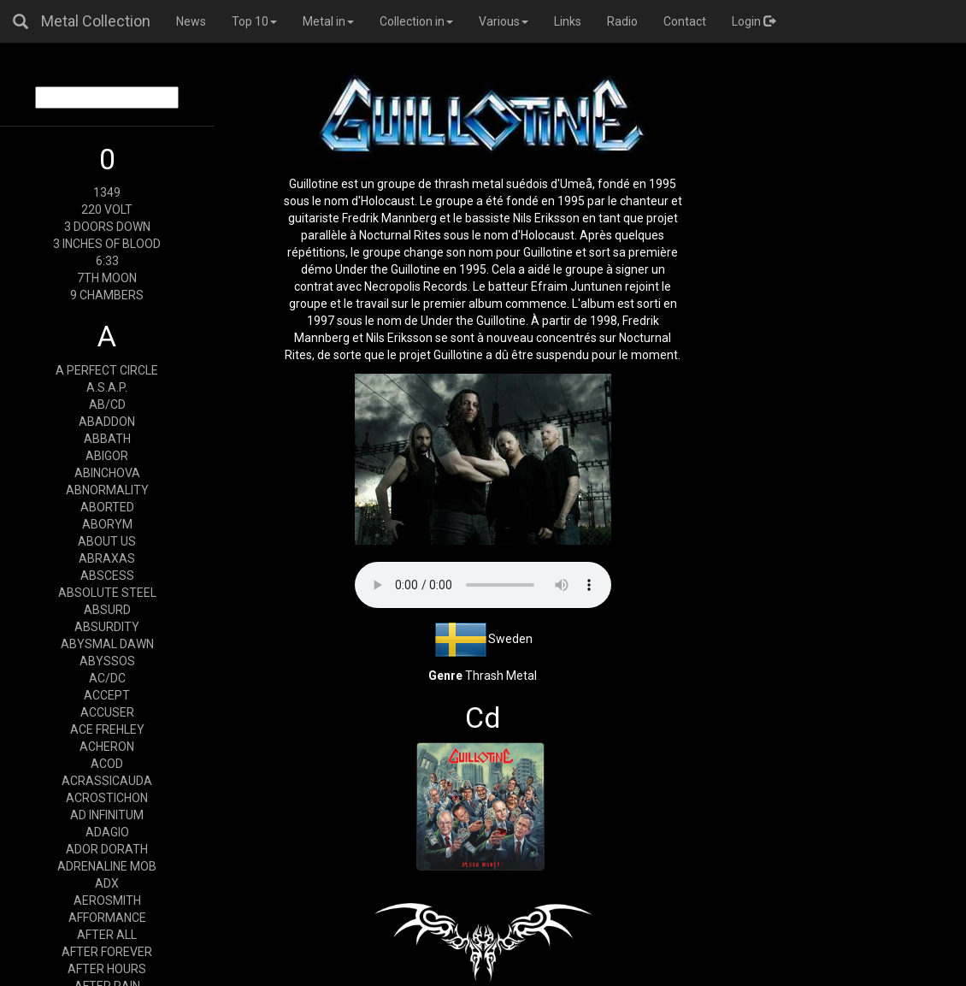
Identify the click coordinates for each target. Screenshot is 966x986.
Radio (622, 21)
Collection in (416, 21)
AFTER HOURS (107, 969)
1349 (107, 192)
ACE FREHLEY (107, 729)
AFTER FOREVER (107, 952)
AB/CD (107, 404)
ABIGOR (106, 456)
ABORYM (107, 524)
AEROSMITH (107, 900)
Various (503, 21)
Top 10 (254, 21)
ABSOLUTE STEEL (107, 592)
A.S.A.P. (106, 387)
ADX (107, 883)
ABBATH (107, 439)
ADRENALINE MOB (106, 866)
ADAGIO (107, 832)
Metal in (328, 21)
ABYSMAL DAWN (107, 644)
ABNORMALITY (107, 490)
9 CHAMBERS (107, 295)
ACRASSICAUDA (107, 781)
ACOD (107, 763)
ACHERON (107, 746)
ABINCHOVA (107, 473)
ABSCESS (107, 575)
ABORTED (107, 507)
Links (567, 21)
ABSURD (107, 610)
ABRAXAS (107, 558)
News (191, 21)
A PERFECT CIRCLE (107, 370)
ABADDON (107, 421)
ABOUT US (107, 541)
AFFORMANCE (107, 917)
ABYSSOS (107, 661)
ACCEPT (107, 695)
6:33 (107, 261)
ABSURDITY (106, 627)
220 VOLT (107, 209)
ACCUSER (107, 712)
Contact (684, 21)
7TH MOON (107, 278)
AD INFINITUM (107, 815)
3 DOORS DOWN (107, 226)
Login (753, 21)
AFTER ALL (107, 935)
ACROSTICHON (107, 798)
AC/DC (107, 678)
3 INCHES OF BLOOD (107, 244)
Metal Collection (95, 21)
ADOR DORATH (107, 849)
